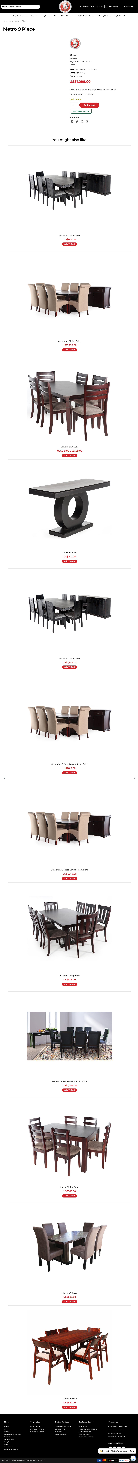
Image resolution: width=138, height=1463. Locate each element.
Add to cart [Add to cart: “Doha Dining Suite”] (69, 455)
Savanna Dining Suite (69, 235)
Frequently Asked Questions (88, 1429)
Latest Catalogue (60, 1434)
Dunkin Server (70, 552)
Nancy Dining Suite (69, 1187)
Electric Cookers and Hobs (12, 1434)
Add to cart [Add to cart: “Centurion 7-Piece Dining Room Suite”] (69, 773)
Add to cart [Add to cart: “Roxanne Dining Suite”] (69, 984)
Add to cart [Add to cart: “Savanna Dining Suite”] (69, 244)
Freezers (7, 1437)
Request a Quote (81, 111)
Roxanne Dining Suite (69, 975)
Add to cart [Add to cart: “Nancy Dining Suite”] (69, 1196)
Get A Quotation (35, 1426)
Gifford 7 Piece (69, 1398)
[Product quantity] (74, 105)
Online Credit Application (63, 1426)
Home (5, 21)
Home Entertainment (11, 1449)
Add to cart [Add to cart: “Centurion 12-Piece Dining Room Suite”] (69, 878)
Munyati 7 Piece (69, 1293)
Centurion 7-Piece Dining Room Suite (69, 764)
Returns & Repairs (84, 1434)
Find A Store (83, 1426)
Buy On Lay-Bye (60, 1429)
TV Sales (79, 76)
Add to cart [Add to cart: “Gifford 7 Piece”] (69, 1407)
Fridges (6, 1431)
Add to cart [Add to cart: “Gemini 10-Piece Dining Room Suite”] (69, 1090)
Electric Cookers (9, 1439)
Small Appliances (9, 1447)
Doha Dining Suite (70, 447)
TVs (5, 1429)
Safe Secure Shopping (86, 1437)
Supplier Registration (37, 1431)
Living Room (8, 1442)
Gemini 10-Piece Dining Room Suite (69, 1081)
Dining (11, 21)
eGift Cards (58, 1431)
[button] (72, 121)
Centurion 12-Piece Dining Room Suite (69, 870)
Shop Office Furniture (37, 1429)
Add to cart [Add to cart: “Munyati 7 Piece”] (69, 1301)
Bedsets (6, 1426)
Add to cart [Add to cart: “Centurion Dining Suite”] (69, 350)
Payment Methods (85, 1431)
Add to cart (89, 105)
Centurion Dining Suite (69, 341)
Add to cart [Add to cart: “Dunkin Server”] (69, 561)
